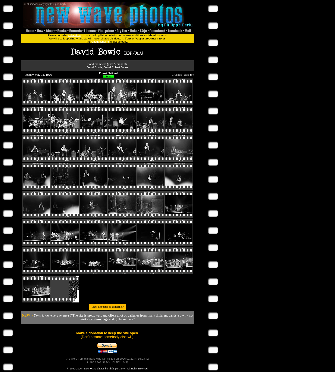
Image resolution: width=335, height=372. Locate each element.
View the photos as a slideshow (107, 306)
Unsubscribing (100, 41)
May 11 (39, 74)
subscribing (75, 35)
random (95, 319)
